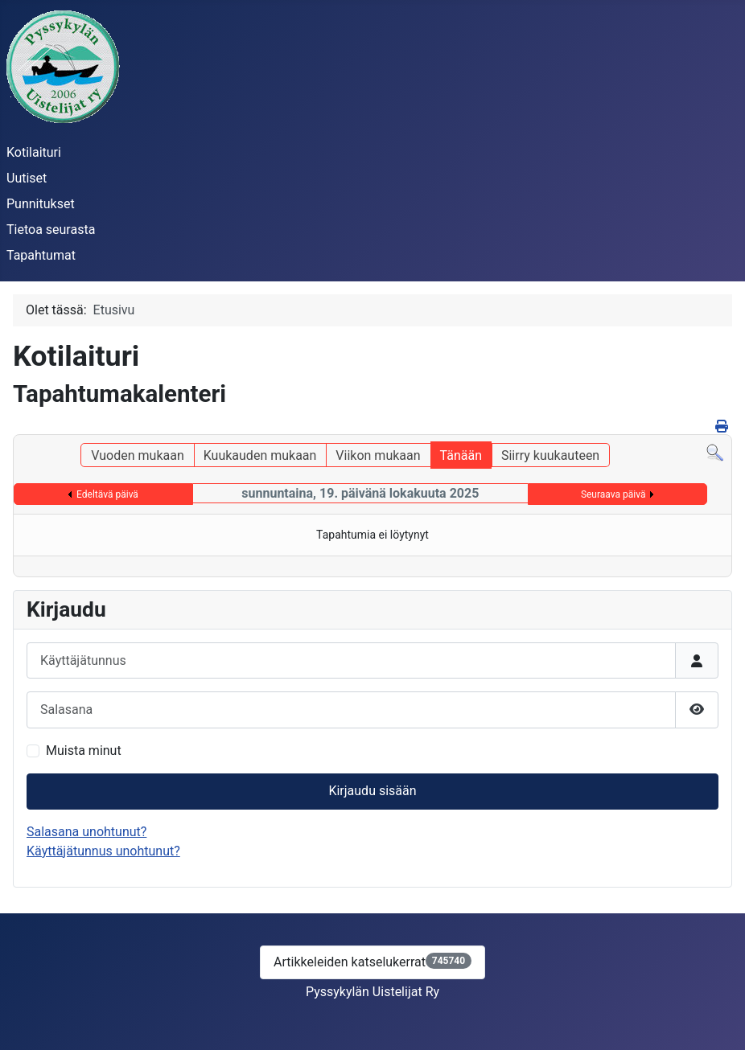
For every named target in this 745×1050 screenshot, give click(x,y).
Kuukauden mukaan (260, 455)
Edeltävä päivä (107, 494)
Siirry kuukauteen (550, 455)
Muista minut (83, 750)
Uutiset (26, 178)
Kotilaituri (33, 152)
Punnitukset (40, 203)
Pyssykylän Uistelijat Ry (372, 991)
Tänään (461, 455)
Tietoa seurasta (50, 229)
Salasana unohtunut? (86, 831)
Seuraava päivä (613, 494)
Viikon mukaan (377, 455)
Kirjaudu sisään (372, 790)
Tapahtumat (41, 255)
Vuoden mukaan (137, 455)
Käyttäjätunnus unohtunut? (103, 851)
